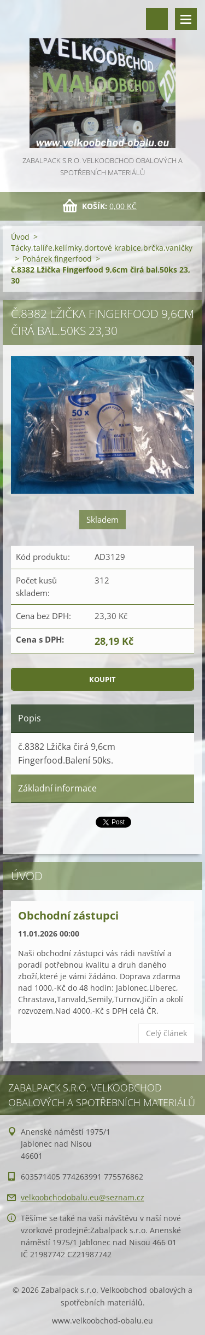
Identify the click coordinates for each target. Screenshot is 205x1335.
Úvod (20, 237)
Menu (186, 19)
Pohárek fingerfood (57, 258)
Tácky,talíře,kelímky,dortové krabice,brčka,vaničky (101, 247)
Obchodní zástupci (68, 915)
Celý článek (166, 1033)
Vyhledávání (157, 19)
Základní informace (57, 788)
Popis (29, 718)
